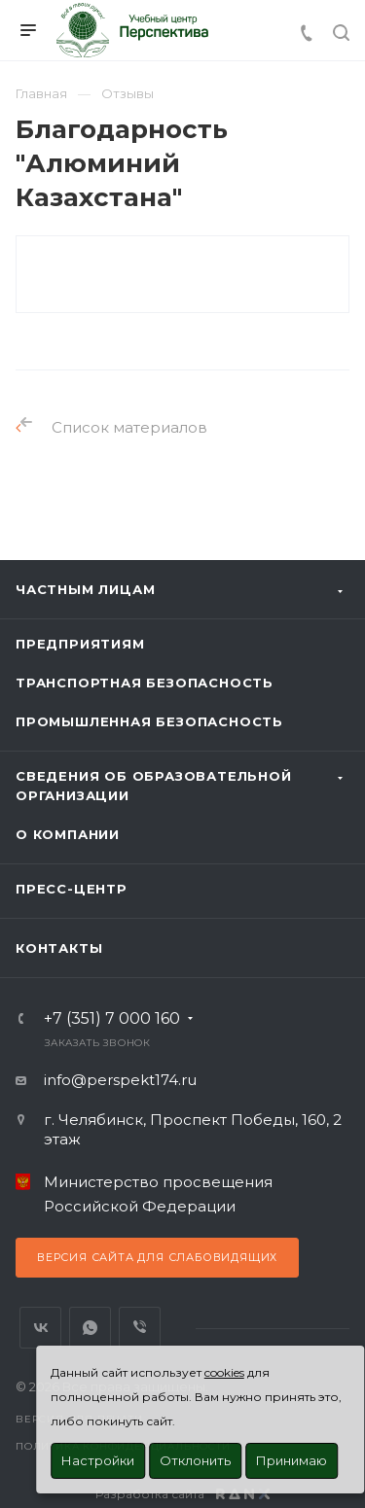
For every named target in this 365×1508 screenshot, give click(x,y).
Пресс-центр (72, 888)
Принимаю (291, 1460)
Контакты (59, 948)
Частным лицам (85, 589)
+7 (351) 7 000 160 (112, 1019)
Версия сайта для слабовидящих (157, 1257)
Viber (140, 1328)
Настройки (97, 1460)
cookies (224, 1372)
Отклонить (195, 1460)
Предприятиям (80, 643)
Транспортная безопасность (145, 682)
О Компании (68, 834)
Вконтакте (40, 1328)
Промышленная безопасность (149, 721)
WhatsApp (90, 1328)
